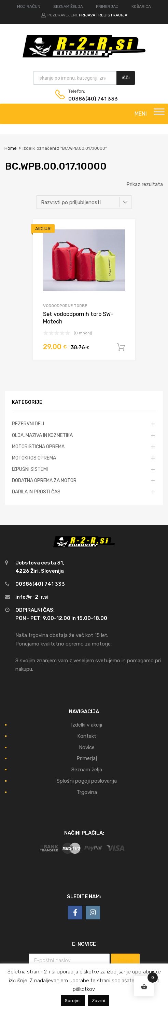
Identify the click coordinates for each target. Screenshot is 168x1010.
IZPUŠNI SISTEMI (30, 469)
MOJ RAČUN (28, 6)
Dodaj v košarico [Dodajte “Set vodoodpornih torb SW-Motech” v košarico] (121, 347)
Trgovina (86, 792)
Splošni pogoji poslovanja (87, 781)
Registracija (112, 15)
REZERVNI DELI (28, 423)
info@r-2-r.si (31, 597)
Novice (87, 747)
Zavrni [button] (98, 1000)
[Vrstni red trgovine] (84, 202)
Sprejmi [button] (73, 1000)
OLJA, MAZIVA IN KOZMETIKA (42, 435)
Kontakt (86, 736)
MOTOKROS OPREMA (34, 458)
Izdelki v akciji (86, 725)
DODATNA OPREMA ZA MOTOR (44, 480)
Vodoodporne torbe (65, 305)
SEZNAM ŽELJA (68, 6)
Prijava (87, 15)
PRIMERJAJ (107, 6)
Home (10, 148)
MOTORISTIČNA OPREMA (38, 446)
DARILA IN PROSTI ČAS (36, 491)
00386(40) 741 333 (85, 99)
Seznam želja (86, 770)
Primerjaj (86, 758)
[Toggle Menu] (159, 113)
